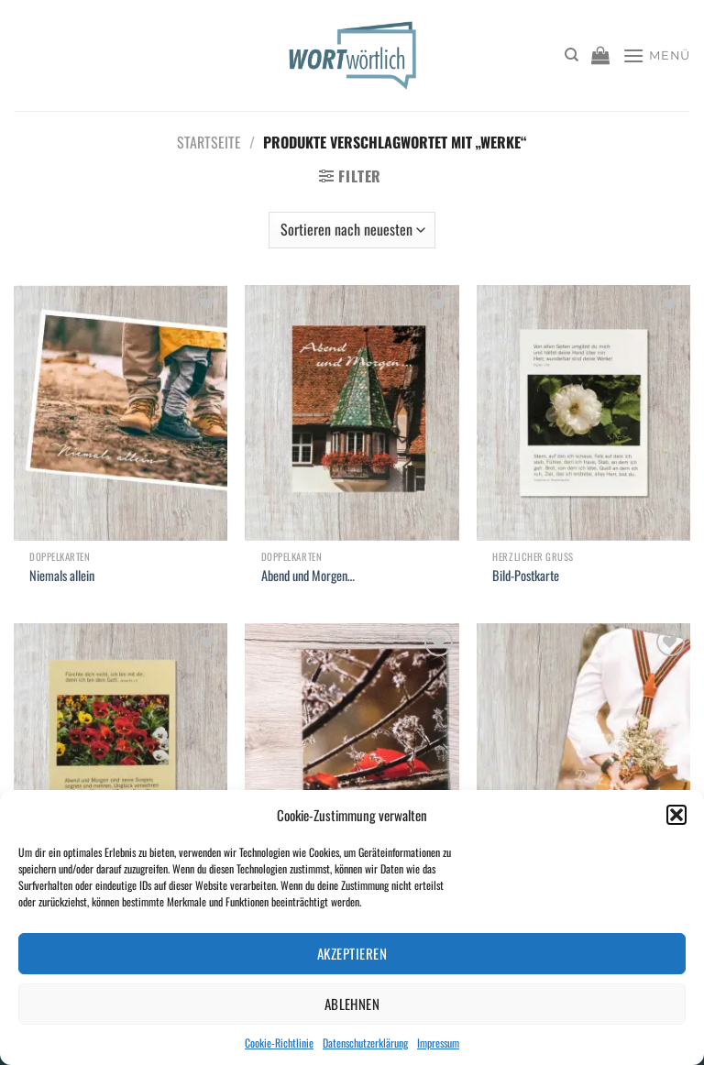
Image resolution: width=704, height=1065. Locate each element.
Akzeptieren (352, 953)
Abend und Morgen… (308, 576)
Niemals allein (61, 576)
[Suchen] (571, 55)
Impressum (438, 1042)
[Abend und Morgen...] (351, 413)
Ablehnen (352, 1004)
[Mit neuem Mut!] (351, 751)
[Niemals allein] (120, 413)
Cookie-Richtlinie (279, 1042)
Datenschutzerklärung (365, 1042)
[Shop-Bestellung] (352, 230)
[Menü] (656, 55)
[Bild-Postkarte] (583, 413)
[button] (676, 815)
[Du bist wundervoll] (583, 751)
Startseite (209, 142)
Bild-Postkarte (525, 576)
